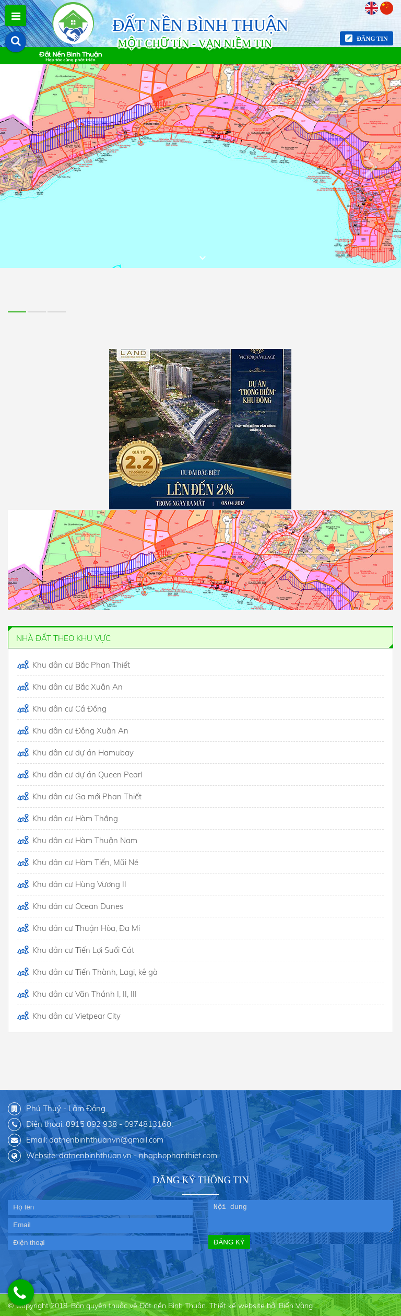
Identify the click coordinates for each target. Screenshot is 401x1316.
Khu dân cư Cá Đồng (68, 709)
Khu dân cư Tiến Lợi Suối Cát (82, 950)
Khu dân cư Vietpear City (75, 1016)
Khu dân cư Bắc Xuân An (76, 687)
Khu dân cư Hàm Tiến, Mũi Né (84, 862)
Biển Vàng (296, 1305)
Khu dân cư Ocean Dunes (76, 906)
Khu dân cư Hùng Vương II (78, 884)
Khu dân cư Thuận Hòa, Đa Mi (85, 928)
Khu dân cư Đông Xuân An (79, 731)
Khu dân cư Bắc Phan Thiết (80, 665)
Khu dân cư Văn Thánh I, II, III (83, 994)
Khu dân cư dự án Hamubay (82, 753)
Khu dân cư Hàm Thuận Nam (83, 840)
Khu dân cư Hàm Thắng (74, 818)
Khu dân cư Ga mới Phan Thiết (85, 796)
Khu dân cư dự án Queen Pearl (86, 774)
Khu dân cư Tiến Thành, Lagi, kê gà (94, 972)
